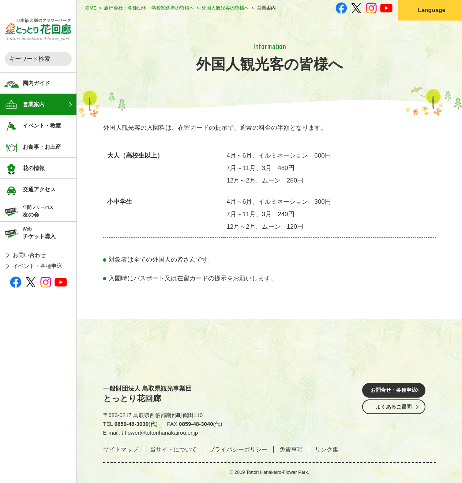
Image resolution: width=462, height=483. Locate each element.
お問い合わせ (29, 255)
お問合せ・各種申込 (394, 391)
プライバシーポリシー (238, 449)
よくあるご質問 (393, 411)
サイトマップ (120, 449)
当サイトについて (173, 449)
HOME (89, 8)
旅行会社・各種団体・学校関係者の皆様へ (149, 8)
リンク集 (326, 449)
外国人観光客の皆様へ (225, 8)
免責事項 (291, 449)
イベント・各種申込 (37, 266)
